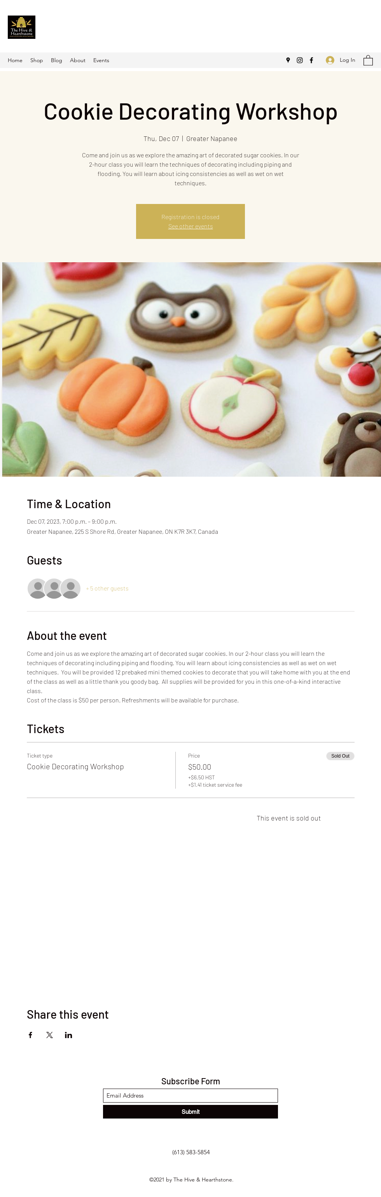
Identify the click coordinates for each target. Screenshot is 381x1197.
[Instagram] (300, 60)
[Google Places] (288, 60)
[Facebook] (311, 60)
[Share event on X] (49, 1035)
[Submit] (190, 1112)
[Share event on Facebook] (30, 1035)
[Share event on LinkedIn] (68, 1035)
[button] (368, 60)
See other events (190, 226)
